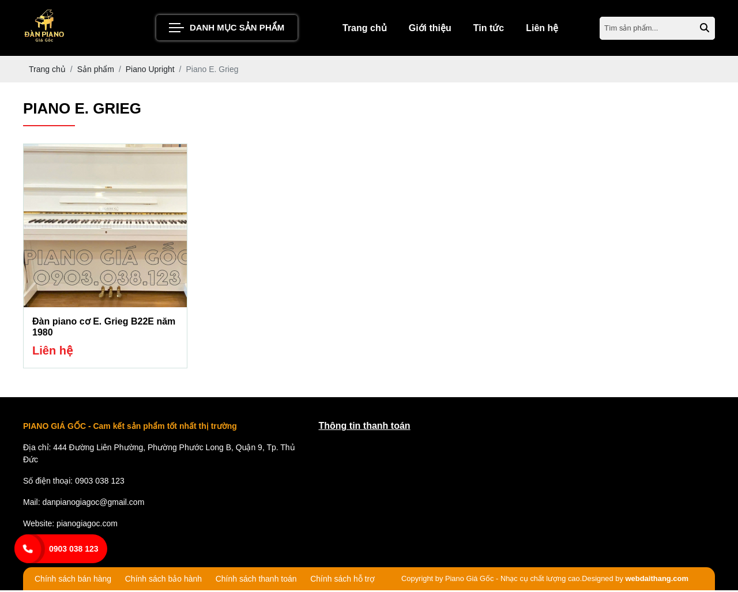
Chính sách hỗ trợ (342, 580)
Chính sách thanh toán (256, 580)
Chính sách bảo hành (163, 580)
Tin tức (488, 28)
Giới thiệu (430, 28)
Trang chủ (364, 28)
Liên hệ (542, 28)
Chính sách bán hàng (73, 580)
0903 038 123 (74, 548)
